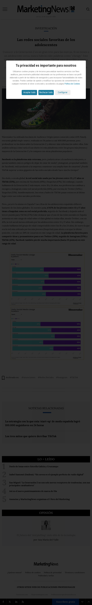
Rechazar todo (46, 92)
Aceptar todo (29, 92)
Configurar (62, 92)
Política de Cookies (72, 84)
